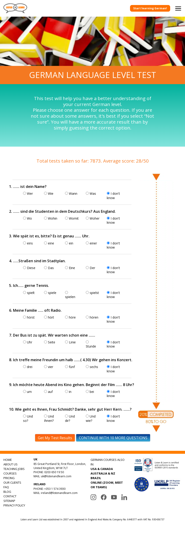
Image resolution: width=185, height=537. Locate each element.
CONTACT (9, 496)
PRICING (9, 478)
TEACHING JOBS (14, 469)
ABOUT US (10, 464)
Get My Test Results (55, 437)
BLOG (7, 492)
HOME (7, 460)
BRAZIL (96, 478)
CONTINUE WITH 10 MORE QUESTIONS (113, 437)
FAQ (6, 487)
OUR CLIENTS (12, 482)
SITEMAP (9, 501)
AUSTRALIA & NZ (103, 473)
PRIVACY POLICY (14, 505)
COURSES (10, 473)
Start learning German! (150, 8)
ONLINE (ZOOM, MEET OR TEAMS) (107, 484)
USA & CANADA (102, 469)
